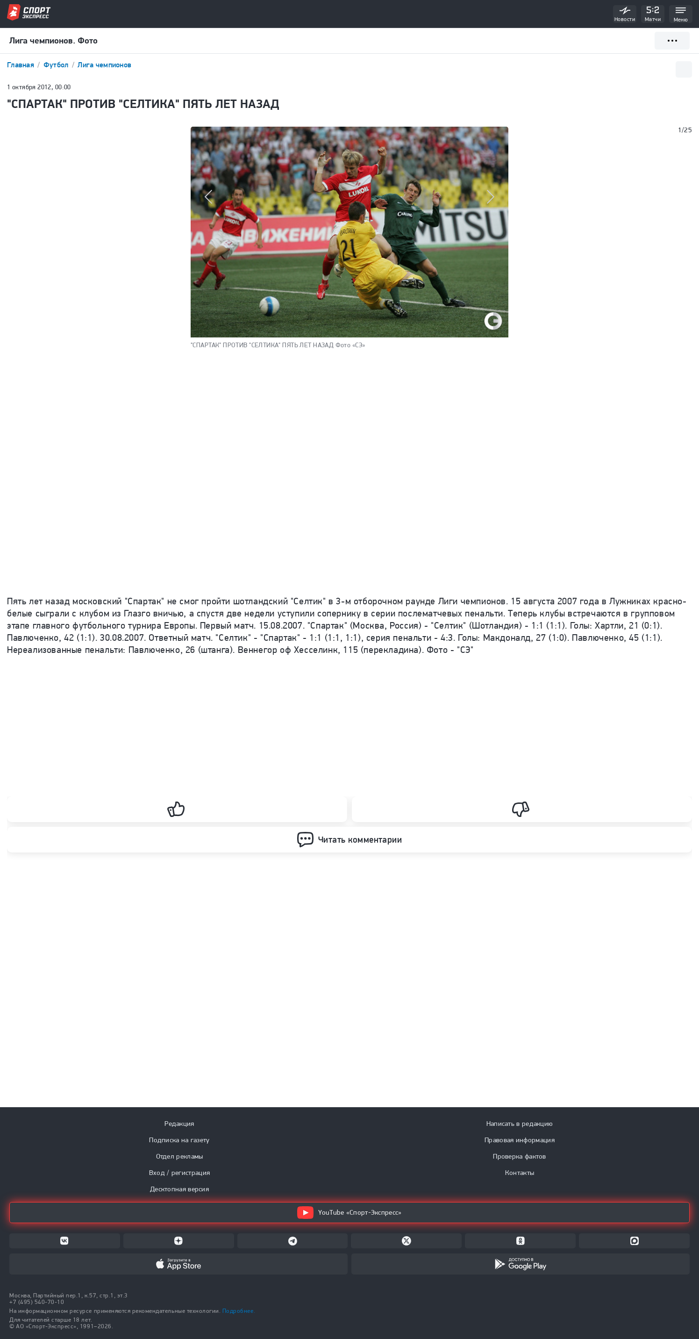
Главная (21, 64)
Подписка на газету (179, 1140)
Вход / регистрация (179, 1172)
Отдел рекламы (179, 1156)
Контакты (519, 1172)
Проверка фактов (519, 1156)
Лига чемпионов (104, 64)
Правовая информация (520, 1140)
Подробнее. (238, 1310)
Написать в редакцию (519, 1123)
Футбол (57, 64)
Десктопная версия (179, 1189)
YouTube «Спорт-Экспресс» (349, 1212)
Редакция (179, 1123)
